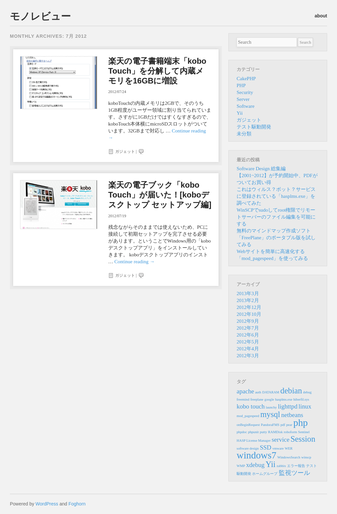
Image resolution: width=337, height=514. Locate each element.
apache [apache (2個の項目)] (245, 391)
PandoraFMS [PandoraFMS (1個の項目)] (270, 425)
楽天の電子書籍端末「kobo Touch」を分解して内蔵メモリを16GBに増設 (157, 71)
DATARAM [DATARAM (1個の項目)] (270, 392)
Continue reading (134, 261)
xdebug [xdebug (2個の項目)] (255, 464)
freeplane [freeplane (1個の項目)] (257, 399)
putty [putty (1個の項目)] (263, 432)
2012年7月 (248, 328)
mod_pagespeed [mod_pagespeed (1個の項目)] (248, 416)
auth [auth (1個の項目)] (258, 392)
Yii (240, 113)
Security (245, 92)
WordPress (47, 503)
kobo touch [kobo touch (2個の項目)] (251, 406)
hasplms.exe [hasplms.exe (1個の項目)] (283, 399)
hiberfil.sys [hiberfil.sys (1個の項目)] (301, 399)
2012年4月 (248, 348)
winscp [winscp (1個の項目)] (306, 457)
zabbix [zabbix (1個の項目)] (281, 466)
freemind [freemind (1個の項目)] (243, 399)
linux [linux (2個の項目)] (304, 406)
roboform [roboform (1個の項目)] (290, 432)
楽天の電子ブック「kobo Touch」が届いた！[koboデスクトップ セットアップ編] (160, 194)
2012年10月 (249, 314)
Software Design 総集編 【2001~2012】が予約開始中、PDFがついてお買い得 (277, 175)
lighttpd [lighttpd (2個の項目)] (287, 406)
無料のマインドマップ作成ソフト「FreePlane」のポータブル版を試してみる (276, 237)
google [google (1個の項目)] (269, 399)
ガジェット (125, 151)
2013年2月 (248, 300)
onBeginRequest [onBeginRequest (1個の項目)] (248, 425)
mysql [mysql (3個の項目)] (270, 414)
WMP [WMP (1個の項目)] (241, 466)
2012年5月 (248, 341)
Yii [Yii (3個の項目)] (270, 464)
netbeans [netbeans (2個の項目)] (292, 414)
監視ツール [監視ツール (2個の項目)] (294, 472)
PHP (241, 85)
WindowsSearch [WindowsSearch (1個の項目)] (288, 457)
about (321, 15)
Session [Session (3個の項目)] (303, 438)
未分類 (244, 133)
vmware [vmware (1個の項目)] (278, 448)
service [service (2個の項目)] (280, 439)
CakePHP (246, 78)
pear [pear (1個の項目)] (289, 425)
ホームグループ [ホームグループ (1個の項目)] (264, 474)
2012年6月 (248, 335)
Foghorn (77, 503)
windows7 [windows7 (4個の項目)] (256, 455)
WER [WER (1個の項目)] (289, 448)
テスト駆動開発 (254, 126)
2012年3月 (248, 355)
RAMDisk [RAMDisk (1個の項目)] (275, 432)
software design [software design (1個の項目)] (248, 448)
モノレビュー (40, 16)
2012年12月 (249, 307)
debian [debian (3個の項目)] (291, 390)
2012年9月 (248, 321)
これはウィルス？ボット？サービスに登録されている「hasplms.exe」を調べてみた (276, 196)
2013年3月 (248, 293)
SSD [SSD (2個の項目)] (265, 447)
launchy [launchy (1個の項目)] (271, 407)
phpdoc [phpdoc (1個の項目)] (242, 432)
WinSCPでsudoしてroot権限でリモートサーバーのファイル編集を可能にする (276, 216)
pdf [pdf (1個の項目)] (282, 425)
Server (243, 99)
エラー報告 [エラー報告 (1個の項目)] (296, 466)
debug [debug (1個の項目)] (307, 392)
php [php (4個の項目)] (300, 422)
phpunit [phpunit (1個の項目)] (253, 432)
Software (245, 106)
